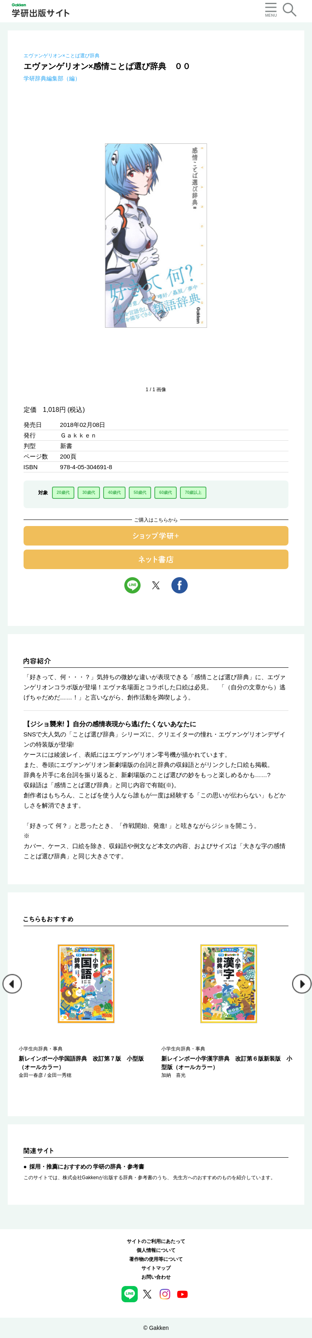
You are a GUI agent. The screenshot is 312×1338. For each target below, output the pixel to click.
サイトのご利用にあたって (156, 1241)
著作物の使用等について (156, 1259)
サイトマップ (156, 1268)
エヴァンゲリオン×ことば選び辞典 (62, 55)
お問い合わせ (156, 1277)
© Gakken (156, 1328)
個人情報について (156, 1250)
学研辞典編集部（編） (52, 78)
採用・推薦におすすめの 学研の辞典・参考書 (87, 1166)
